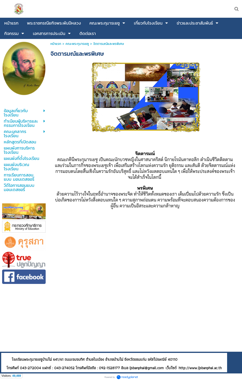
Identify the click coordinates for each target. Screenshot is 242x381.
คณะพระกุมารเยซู (77, 43)
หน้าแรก (55, 43)
